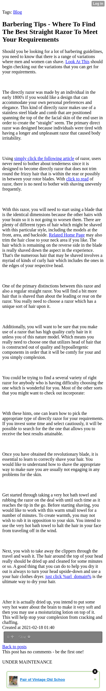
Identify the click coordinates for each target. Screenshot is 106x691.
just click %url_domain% (68, 576)
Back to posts (14, 646)
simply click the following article (44, 158)
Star (24, 637)
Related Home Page (67, 235)
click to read (77, 178)
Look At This (77, 61)
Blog (17, 12)
